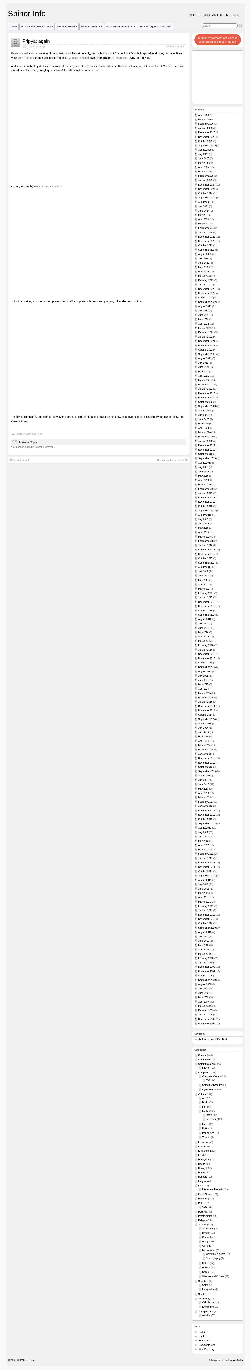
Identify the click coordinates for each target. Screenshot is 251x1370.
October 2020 (205, 402)
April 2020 (203, 428)
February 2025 (206, 176)
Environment (204, 1150)
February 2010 (206, 958)
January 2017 (205, 597)
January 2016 (205, 649)
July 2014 (203, 728)
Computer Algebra (215, 1254)
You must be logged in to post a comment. (33, 447)
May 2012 (203, 841)
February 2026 (206, 123)
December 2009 (206, 967)
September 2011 (207, 875)
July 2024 (203, 206)
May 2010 (203, 945)
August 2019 (204, 462)
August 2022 (204, 306)
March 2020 (204, 432)
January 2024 (205, 232)
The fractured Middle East (172, 459)
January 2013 (205, 806)
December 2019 (206, 445)
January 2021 (205, 388)
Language (203, 1181)
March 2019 (204, 484)
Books (205, 1102)
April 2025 (203, 167)
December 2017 (206, 549)
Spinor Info (27, 13)
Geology (206, 1245)
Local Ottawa (205, 1194)
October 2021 (205, 349)
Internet (206, 1067)
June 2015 (203, 680)
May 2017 (203, 580)
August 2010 (204, 932)
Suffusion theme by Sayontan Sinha (225, 1360)
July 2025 (203, 154)
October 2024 (205, 193)
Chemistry (207, 1237)
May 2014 (203, 736)
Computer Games (211, 1076)
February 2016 (206, 645)
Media (205, 1111)
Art (203, 1098)
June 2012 (203, 836)
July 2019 (203, 467)
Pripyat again (36, 41)
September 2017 (207, 562)
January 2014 (205, 754)
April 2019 (203, 480)
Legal (201, 1185)
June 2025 (203, 158)
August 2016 (204, 619)
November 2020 (206, 397)
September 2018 (207, 510)
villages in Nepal (79, 57)
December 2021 (206, 341)
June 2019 (203, 471)
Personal (202, 1198)
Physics (206, 1267)
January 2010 (205, 962)
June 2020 (203, 419)
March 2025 (204, 171)
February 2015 (206, 697)
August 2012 (204, 827)
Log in (202, 1336)
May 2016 (203, 632)
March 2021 (204, 380)
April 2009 (203, 1001)
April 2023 (203, 271)
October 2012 (205, 819)
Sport (201, 1294)
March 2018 (204, 536)
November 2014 (206, 710)
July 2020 (203, 415)
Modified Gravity (67, 26)
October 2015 (205, 662)
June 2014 (203, 732)
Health (201, 1164)
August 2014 (204, 723)
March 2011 (204, 901)
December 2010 (206, 914)
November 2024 (206, 189)
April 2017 (203, 584)
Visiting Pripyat (19, 459)
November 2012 (206, 814)
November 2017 (206, 554)
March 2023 (204, 276)
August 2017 (204, 567)
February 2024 (206, 228)
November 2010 (206, 919)
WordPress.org (206, 1349)
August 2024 (204, 202)
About (13, 26)
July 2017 (203, 571)
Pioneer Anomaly (91, 26)
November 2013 (206, 762)
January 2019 (205, 493)
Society (202, 1281)
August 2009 (204, 984)
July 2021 (203, 362)
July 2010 (203, 936)
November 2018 (206, 501)
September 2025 (207, 145)
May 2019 (203, 475)
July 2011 (203, 884)
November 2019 (206, 449)
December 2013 (206, 758)
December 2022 (206, 289)
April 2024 (203, 219)
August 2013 (204, 775)
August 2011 (204, 880)
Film (204, 1106)
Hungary (202, 1176)
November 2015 (206, 658)
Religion (202, 1220)
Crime (205, 1285)
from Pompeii (26, 57)
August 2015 (204, 671)
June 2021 (203, 367)
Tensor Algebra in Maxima (155, 26)
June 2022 (203, 315)
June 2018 (203, 523)
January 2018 (205, 545)
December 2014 (206, 706)
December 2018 (206, 497)
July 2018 (203, 519)
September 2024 (207, 197)
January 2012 (205, 858)
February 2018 (206, 541)
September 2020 (207, 406)
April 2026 (203, 115)
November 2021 (206, 345)
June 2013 (203, 784)
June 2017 (203, 575)
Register (203, 1332)
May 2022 (203, 319)
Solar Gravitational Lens (121, 26)
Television (211, 1119)
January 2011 (205, 910)
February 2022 (206, 332)
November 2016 (206, 606)
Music (205, 1124)
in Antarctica (119, 57)
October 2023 (205, 245)
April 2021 (203, 376)
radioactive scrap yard (48, 186)
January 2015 (205, 701)
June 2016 (203, 628)
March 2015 (204, 693)
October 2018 (205, 506)
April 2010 (203, 949)
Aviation (206, 1315)
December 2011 (206, 862)
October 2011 (205, 871)
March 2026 (204, 119)
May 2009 (203, 997)
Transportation (205, 1311)
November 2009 (206, 971)
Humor (201, 1172)
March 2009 (204, 1006)
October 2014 (205, 714)
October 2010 (205, 923)
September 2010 (207, 928)
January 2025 (205, 180)
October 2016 (205, 610)
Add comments (177, 46)
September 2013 (207, 771)
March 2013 (204, 797)
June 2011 (203, 888)
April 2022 (203, 323)
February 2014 (206, 749)
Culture (202, 1094)
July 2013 (203, 780)
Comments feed (207, 1345)
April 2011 (203, 897)
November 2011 (206, 867)
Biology (206, 1233)
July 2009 (203, 988)
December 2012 (206, 810)
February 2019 (206, 489)
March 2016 (204, 641)
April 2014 (203, 741)
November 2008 (206, 1023)
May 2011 (203, 893)
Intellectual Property (212, 1189)
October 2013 (205, 767)
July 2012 (203, 832)
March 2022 (204, 328)
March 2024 (204, 223)
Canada (202, 1055)
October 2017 (205, 558)
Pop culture (208, 1133)
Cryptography (213, 1258)
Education (203, 1146)
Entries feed (205, 1340)
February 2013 (206, 801)
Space (205, 1272)
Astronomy (207, 1228)
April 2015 (203, 688)
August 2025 (204, 149)
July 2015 (203, 675)
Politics (202, 1211)
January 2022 (205, 336)
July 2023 (203, 258)
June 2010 (203, 940)
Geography (208, 1241)
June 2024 (203, 210)
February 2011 (206, 906)
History (30, 46)
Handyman (204, 1159)
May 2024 (203, 215)
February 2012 (206, 853)
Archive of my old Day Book (213, 1039)
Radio (209, 1115)
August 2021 (204, 358)
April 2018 (203, 532)
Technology (40, 46)
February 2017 (206, 593)
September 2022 (207, 302)
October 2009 (205, 975)
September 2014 (207, 719)
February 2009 (206, 1010)
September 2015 (207, 667)
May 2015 (203, 684)
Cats (204, 1206)
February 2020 (206, 436)
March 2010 (204, 954)
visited (24, 53)
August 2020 (204, 410)
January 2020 (205, 441)
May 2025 (203, 163)
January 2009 (205, 1014)
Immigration (208, 1289)
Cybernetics (208, 1089)
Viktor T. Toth (27, 1360)
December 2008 (206, 1019)
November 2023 (206, 241)
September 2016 (207, 615)
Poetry (205, 1128)
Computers (204, 1072)
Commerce (204, 1059)
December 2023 (206, 236)
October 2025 (205, 141)
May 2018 (203, 528)
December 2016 (206, 602)
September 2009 (207, 980)
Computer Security (212, 1085)
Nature (205, 1263)
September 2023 (207, 249)
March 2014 (204, 745)
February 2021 (206, 384)
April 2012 (203, 845)
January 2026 (205, 128)
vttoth (28, 434)
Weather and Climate (213, 1276)
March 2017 (204, 588)
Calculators (208, 1302)
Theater (206, 1137)
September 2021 (207, 354)
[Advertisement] (217, 76)
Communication (206, 1064)
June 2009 (203, 993)
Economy (203, 1142)
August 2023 (204, 254)
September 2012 (207, 823)
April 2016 (203, 636)
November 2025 (206, 137)
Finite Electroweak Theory (37, 26)
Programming (205, 1216)
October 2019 (205, 454)
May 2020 (203, 423)
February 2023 (206, 280)
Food (201, 1155)
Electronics (208, 1306)
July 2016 (203, 623)
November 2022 (206, 293)
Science (202, 1224)
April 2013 (203, 793)
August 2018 (204, 515)
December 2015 (206, 654)
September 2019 (207, 458)
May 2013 (203, 788)
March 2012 (204, 849)
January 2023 (205, 284)
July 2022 (203, 310)
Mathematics (209, 1250)
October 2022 (205, 297)
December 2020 (206, 393)
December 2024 (206, 184)
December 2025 (206, 132)
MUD (208, 1080)
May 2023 (203, 267)
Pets (200, 1203)
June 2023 (203, 263)
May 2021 (203, 371)
